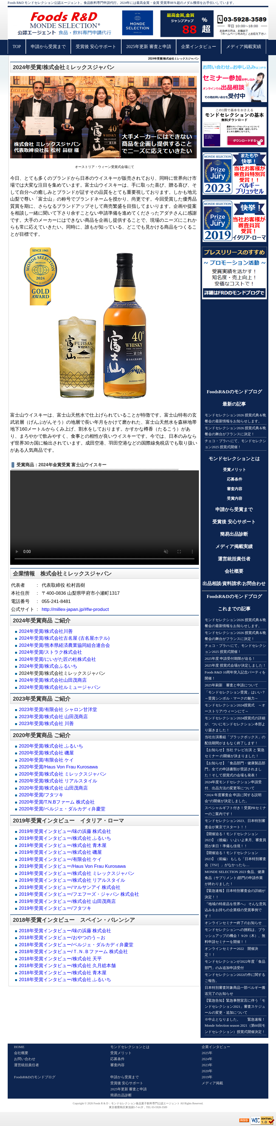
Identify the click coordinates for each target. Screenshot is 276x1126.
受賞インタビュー (53, 821)
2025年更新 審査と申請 (148, 46)
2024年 (207, 1059)
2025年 (207, 1053)
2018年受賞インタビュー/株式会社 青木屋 (62, 972)
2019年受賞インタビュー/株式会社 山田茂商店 (67, 901)
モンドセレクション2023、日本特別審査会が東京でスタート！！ (235, 824)
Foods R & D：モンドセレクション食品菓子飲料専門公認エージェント (137, 1103)
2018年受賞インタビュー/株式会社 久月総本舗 (67, 965)
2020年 (207, 1071)
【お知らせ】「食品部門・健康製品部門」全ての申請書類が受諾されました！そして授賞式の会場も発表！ (235, 769)
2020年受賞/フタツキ (41, 795)
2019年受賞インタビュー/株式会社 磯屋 (60, 852)
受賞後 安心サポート (96, 46)
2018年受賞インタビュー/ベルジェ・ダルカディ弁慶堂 (76, 944)
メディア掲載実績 (243, 46)
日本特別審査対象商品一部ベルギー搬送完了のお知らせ (235, 990)
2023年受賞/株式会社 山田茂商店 (53, 716)
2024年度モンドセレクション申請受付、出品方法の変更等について (233, 785)
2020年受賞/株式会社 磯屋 (46, 753)
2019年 (207, 1077)
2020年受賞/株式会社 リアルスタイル (58, 781)
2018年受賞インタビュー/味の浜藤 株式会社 (65, 930)
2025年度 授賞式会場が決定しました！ (235, 665)
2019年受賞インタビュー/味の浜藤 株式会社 (65, 831)
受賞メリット (234, 470)
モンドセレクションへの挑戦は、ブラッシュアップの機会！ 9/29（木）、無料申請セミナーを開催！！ (235, 936)
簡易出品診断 (234, 534)
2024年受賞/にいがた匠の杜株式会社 (57, 659)
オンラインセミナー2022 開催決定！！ (231, 952)
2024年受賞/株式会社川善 (46, 631)
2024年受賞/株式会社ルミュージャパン (60, 687)
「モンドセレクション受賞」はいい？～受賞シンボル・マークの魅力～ (235, 695)
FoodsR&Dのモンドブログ (234, 391)
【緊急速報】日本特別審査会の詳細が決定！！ (235, 894)
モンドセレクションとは (234, 458)
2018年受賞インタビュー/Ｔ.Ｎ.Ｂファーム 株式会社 (73, 951)
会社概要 (234, 571)
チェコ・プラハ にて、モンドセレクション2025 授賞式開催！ (235, 444)
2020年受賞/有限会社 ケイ (46, 760)
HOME (19, 1047)
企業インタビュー (198, 46)
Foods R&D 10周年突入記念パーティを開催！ (235, 675)
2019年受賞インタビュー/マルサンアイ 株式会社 (69, 887)
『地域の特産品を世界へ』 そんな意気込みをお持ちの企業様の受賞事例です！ (235, 910)
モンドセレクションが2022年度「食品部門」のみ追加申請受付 (235, 964)
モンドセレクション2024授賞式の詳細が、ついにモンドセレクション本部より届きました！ (235, 724)
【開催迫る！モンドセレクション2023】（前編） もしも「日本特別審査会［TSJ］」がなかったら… (235, 859)
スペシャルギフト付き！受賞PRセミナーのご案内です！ (235, 811)
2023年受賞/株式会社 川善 (46, 723)
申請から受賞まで (48, 46)
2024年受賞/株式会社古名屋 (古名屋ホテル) (64, 638)
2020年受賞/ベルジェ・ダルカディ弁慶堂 (62, 808)
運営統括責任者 (234, 558)
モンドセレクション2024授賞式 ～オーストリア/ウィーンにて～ (235, 708)
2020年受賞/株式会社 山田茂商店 (53, 788)
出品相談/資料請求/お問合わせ (234, 583)
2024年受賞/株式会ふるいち (48, 666)
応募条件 (234, 479)
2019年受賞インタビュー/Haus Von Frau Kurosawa (72, 866)
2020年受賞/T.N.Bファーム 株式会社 (57, 802)
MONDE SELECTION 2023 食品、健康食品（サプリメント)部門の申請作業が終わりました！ (235, 878)
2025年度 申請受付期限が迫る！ (230, 658)
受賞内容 (234, 498)
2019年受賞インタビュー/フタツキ (55, 908)
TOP (17, 46)
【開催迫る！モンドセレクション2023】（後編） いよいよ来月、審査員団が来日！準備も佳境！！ (235, 840)
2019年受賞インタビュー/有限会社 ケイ (60, 859)
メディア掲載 (212, 1083)
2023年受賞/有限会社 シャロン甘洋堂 (58, 709)
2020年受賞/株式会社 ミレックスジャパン (62, 774)
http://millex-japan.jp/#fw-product (75, 609)
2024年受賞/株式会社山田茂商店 (53, 680)
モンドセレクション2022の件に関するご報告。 (235, 978)
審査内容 (234, 489)
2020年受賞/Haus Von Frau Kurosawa (58, 767)
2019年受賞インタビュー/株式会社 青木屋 (62, 845)
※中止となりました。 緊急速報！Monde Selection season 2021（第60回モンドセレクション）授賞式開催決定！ (235, 1025)
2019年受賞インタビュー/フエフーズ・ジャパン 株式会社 (79, 894)
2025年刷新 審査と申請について (231, 685)
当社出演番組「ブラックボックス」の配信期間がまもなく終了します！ (235, 740)
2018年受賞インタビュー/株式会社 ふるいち (65, 979)
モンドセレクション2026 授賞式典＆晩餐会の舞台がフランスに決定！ (235, 431)
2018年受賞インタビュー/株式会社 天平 (60, 958)
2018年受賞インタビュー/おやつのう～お (62, 937)
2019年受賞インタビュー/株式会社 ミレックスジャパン (76, 873)
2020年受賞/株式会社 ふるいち (51, 746)
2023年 (207, 1065)
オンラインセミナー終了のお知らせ (233, 923)
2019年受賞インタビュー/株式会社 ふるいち (65, 838)
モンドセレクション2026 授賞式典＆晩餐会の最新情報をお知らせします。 (235, 418)
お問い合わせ (24, 1059)
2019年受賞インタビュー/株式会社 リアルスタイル (72, 880)
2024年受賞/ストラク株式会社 (50, 652)
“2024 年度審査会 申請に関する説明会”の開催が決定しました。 (233, 798)
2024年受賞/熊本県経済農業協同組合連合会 (64, 645)
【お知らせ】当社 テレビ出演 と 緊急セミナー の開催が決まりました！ (234, 753)
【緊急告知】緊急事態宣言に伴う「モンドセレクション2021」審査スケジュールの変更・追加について (235, 1006)
